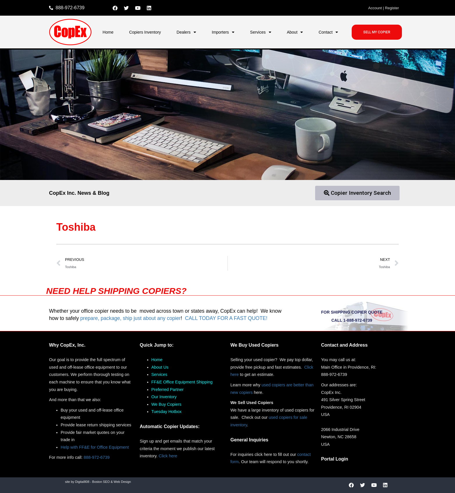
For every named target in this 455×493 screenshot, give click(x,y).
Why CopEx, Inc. (67, 345)
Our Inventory (164, 396)
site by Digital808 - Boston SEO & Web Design (98, 481)
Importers (223, 32)
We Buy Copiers (166, 404)
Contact (328, 32)
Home (108, 32)
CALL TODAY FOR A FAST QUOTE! (226, 318)
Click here (168, 456)
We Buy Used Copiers (254, 345)
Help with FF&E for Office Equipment (95, 447)
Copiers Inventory (145, 32)
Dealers (186, 32)
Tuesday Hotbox (166, 411)
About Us (160, 367)
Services (260, 32)
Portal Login (334, 458)
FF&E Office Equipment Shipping (182, 382)
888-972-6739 (97, 457)
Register (392, 8)
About (295, 32)
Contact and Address (344, 345)
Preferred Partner (167, 389)
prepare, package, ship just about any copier (130, 318)
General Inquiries (249, 439)
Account (375, 8)
